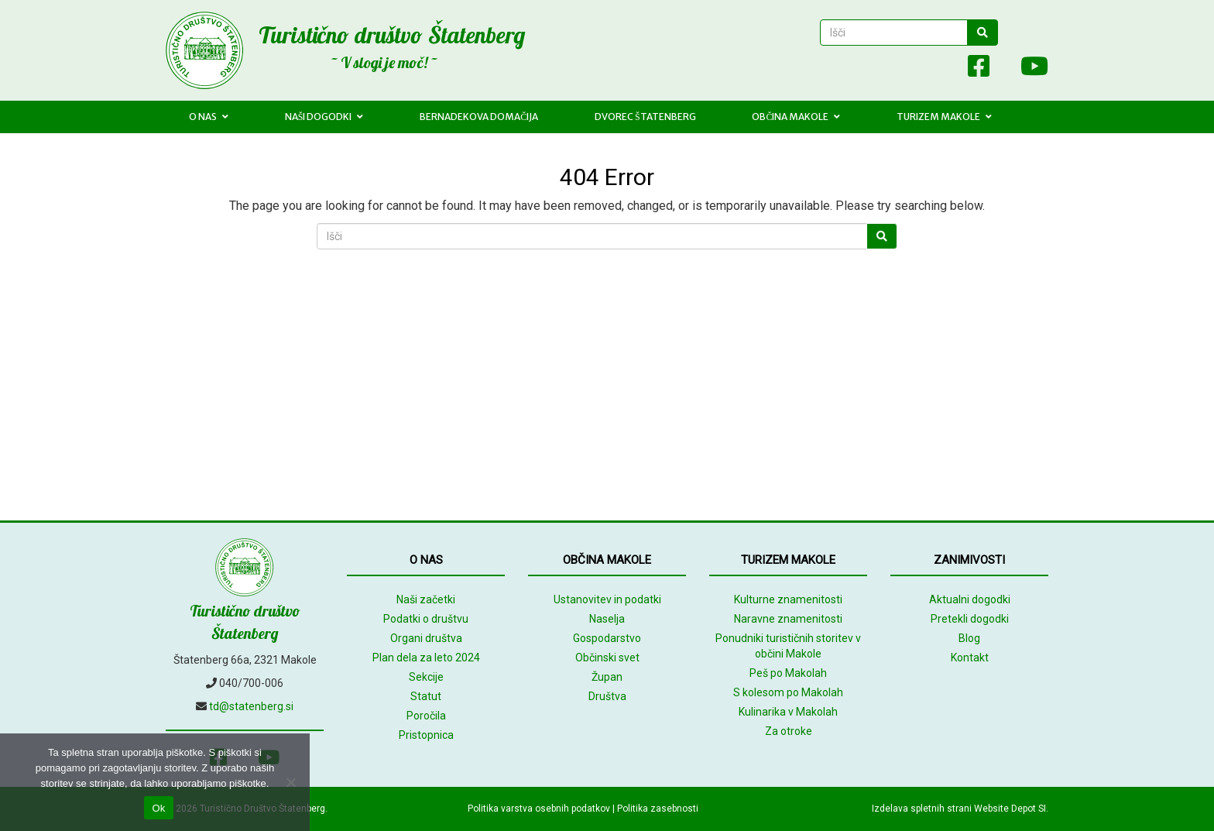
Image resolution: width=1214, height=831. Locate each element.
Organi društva (426, 638)
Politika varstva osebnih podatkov (539, 808)
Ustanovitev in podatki (607, 599)
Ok (158, 808)
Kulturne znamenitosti (788, 599)
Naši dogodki (324, 116)
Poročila (426, 715)
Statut (425, 696)
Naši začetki (425, 599)
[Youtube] (1026, 69)
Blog (969, 638)
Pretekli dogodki (970, 619)
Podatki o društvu (425, 619)
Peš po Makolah (788, 673)
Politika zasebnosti (657, 808)
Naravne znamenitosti (788, 619)
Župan (607, 677)
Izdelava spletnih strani (922, 808)
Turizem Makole (944, 116)
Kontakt (970, 657)
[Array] (944, 69)
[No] (290, 782)
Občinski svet (607, 657)
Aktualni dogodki (969, 599)
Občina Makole (796, 116)
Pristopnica (426, 735)
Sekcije (426, 677)
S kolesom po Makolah (788, 692)
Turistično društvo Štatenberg (392, 35)
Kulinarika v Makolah (788, 712)
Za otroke (788, 731)
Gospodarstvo (607, 638)
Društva (607, 696)
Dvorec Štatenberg (645, 116)
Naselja (607, 619)
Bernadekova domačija (479, 116)
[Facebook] (978, 69)
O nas (208, 116)
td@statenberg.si (251, 706)
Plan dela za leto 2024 (426, 657)
